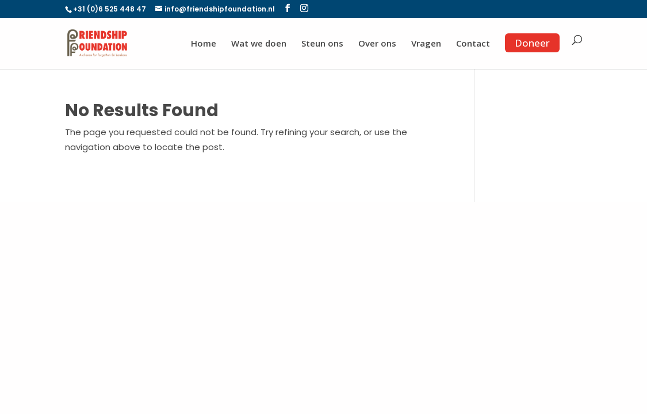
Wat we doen (258, 44)
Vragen (426, 44)
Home (203, 44)
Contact (473, 44)
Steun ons (322, 44)
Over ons (377, 44)
